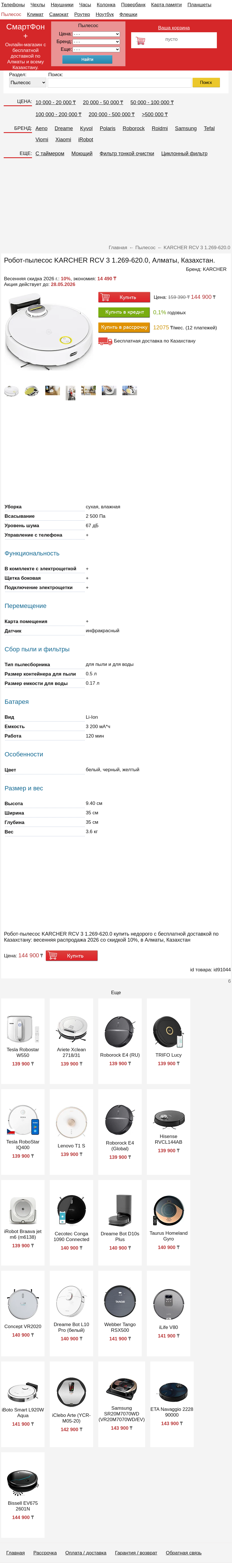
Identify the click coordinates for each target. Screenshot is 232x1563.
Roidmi (160, 128)
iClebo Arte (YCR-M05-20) (71, 1418)
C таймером (49, 153)
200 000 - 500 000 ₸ (112, 114)
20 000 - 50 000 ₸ (103, 102)
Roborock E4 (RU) (120, 1055)
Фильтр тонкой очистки (127, 153)
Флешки (128, 14)
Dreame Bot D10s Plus (120, 1236)
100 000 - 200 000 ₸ (58, 114)
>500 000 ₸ (155, 114)
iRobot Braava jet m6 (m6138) (22, 1234)
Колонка (106, 4)
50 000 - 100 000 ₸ (151, 102)
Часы (85, 4)
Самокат (59, 14)
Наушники (62, 4)
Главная (15, 1553)
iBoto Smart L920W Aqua (23, 1412)
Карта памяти (166, 4)
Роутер (82, 14)
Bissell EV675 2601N (23, 1506)
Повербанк (133, 4)
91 (96, 49)
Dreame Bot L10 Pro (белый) (71, 1327)
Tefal (209, 128)
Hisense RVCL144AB (168, 1139)
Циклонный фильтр (184, 153)
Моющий (82, 153)
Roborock (134, 128)
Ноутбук (105, 14)
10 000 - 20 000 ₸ (55, 102)
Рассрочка (45, 1553)
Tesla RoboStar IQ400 (22, 1144)
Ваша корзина (174, 28)
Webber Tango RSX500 (120, 1327)
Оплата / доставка (86, 1553)
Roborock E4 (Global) (120, 1145)
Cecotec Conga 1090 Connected (71, 1236)
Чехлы (38, 4)
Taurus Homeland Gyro (168, 1236)
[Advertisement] (116, 203)
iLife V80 (168, 1327)
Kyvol (86, 128)
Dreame (64, 128)
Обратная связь (183, 1553)
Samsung (186, 128)
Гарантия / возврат (136, 1553)
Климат (35, 14)
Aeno (41, 128)
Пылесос (11, 14)
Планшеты (199, 4)
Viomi (41, 139)
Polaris (107, 128)
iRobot (85, 139)
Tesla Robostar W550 (23, 1052)
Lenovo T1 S (71, 1146)
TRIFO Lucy (168, 1055)
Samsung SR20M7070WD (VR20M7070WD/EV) (122, 1413)
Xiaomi (63, 139)
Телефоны (13, 4)
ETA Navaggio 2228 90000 (172, 1412)
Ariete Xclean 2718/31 (71, 1052)
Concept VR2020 (22, 1326)
